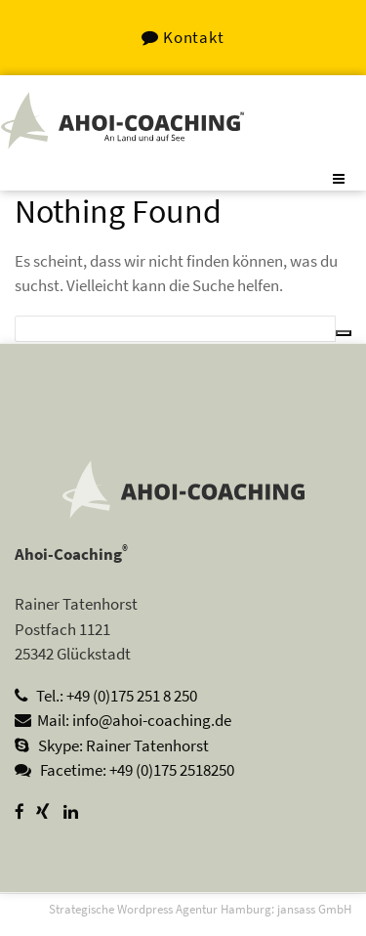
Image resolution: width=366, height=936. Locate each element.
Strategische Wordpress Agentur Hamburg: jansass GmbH (200, 908)
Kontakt (183, 37)
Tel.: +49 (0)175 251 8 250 (106, 695)
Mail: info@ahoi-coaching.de (123, 720)
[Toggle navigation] (339, 179)
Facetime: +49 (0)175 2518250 (124, 770)
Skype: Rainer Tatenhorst (112, 745)
